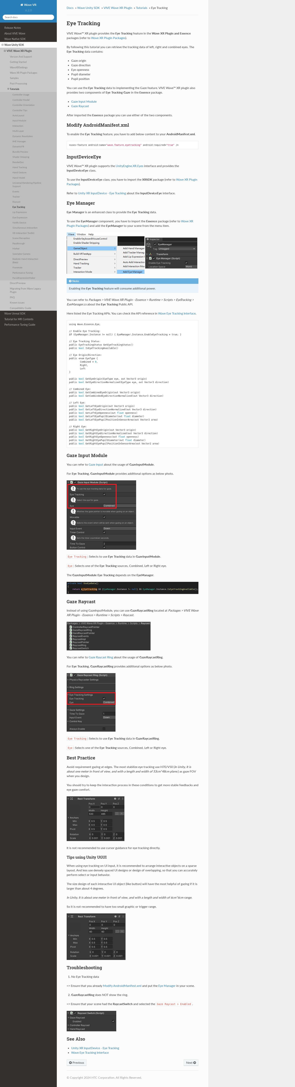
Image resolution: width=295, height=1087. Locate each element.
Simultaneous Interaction (24, 227)
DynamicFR (18, 146)
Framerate (17, 267)
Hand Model (18, 177)
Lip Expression (19, 212)
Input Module (19, 120)
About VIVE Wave (14, 33)
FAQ (12, 297)
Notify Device (19, 222)
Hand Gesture (19, 172)
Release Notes (12, 27)
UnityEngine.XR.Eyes (129, 166)
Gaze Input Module (84, 101)
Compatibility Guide (20, 308)
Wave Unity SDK (13, 45)
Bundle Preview (20, 151)
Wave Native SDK (15, 39)
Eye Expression (19, 217)
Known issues (17, 302)
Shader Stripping (20, 156)
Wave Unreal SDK (14, 313)
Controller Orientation (23, 105)
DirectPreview (18, 283)
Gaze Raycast (80, 106)
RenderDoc (18, 162)
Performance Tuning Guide (19, 324)
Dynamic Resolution (22, 136)
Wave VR (29, 4)
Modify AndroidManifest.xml (122, 985)
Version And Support (21, 56)
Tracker (16, 196)
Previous (76, 1062)
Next (191, 1062)
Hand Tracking (19, 167)
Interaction (17, 125)
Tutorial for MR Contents (18, 319)
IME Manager (19, 141)
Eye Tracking (18, 207)
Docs (70, 7)
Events (15, 191)
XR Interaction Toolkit (23, 233)
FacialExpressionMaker (23, 277)
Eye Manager (167, 985)
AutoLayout (18, 115)
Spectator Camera (21, 253)
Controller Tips (19, 110)
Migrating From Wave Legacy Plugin (25, 290)
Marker (16, 248)
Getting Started (18, 61)
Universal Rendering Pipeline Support (26, 184)
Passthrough (18, 243)
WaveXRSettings (19, 67)
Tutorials (13, 89)
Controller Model (21, 99)
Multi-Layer (18, 131)
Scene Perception (21, 238)
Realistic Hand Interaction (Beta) (25, 261)
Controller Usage (20, 94)
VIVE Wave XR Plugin (18, 51)
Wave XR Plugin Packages (23, 72)
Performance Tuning (22, 272)
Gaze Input (96, 464)
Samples (14, 78)
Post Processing (18, 83)
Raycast (16, 201)
